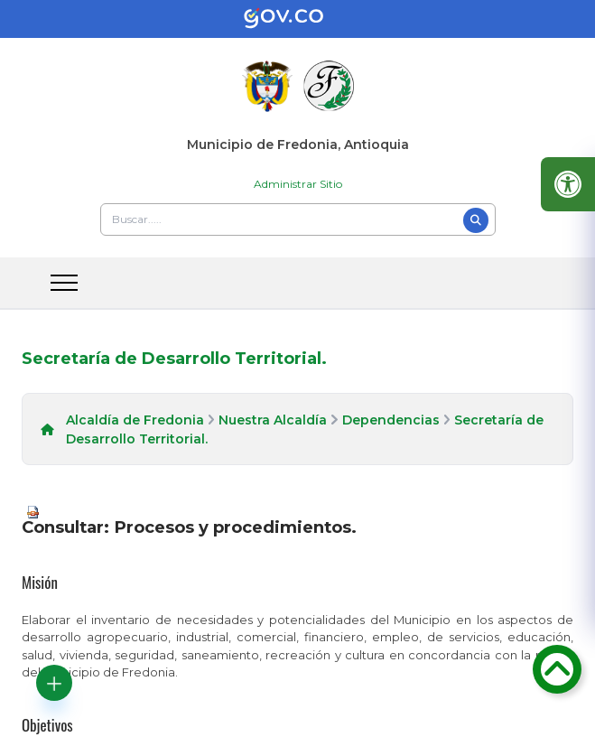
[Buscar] (475, 220)
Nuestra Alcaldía (272, 420)
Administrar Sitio (298, 184)
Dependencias (391, 420)
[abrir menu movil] (64, 283)
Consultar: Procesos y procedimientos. (189, 527)
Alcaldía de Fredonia (135, 420)
